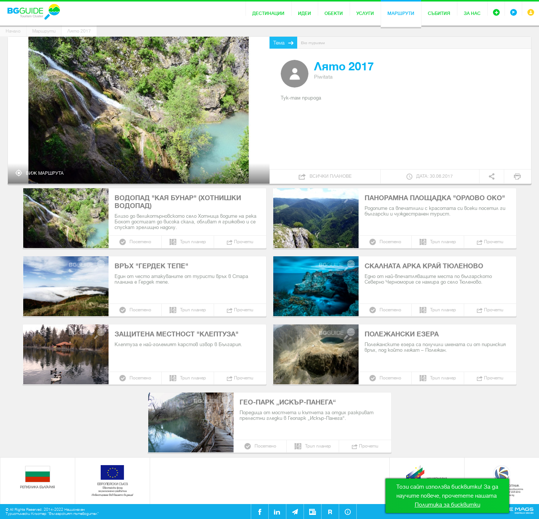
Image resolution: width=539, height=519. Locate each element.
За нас (472, 13)
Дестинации (268, 13)
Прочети (243, 241)
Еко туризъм (313, 43)
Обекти (334, 13)
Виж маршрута (45, 173)
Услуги (365, 13)
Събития (439, 13)
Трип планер (193, 241)
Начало (13, 31)
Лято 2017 (79, 31)
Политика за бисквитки (447, 504)
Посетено (140, 241)
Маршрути (400, 13)
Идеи (304, 13)
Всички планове (330, 176)
